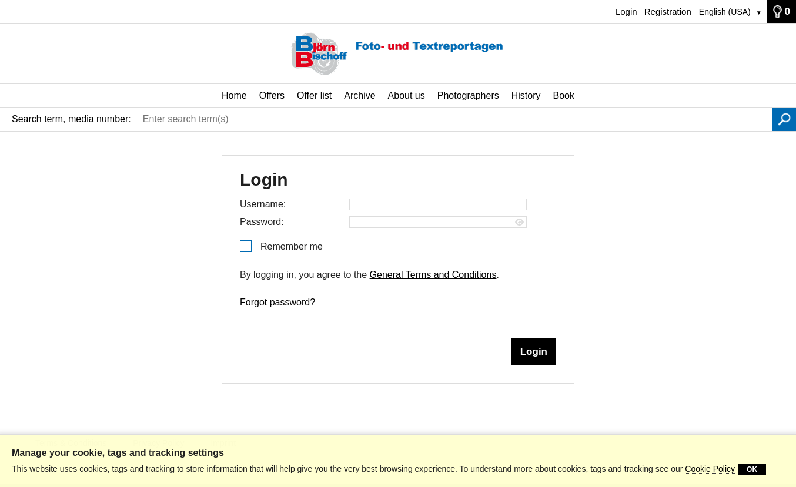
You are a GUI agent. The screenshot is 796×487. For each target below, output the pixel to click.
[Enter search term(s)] (454, 119)
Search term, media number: (71, 119)
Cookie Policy (710, 468)
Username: (263, 204)
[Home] (398, 54)
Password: (262, 222)
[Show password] (519, 222)
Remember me (291, 246)
